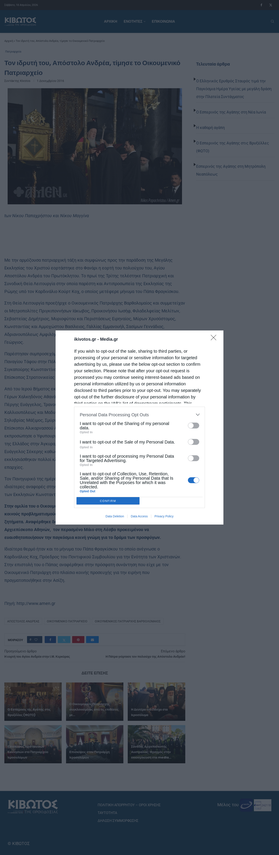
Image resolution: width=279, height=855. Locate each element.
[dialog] (139, 427)
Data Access (139, 516)
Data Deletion (114, 516)
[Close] (215, 339)
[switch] (193, 425)
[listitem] (139, 414)
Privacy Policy (164, 516)
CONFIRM (108, 501)
